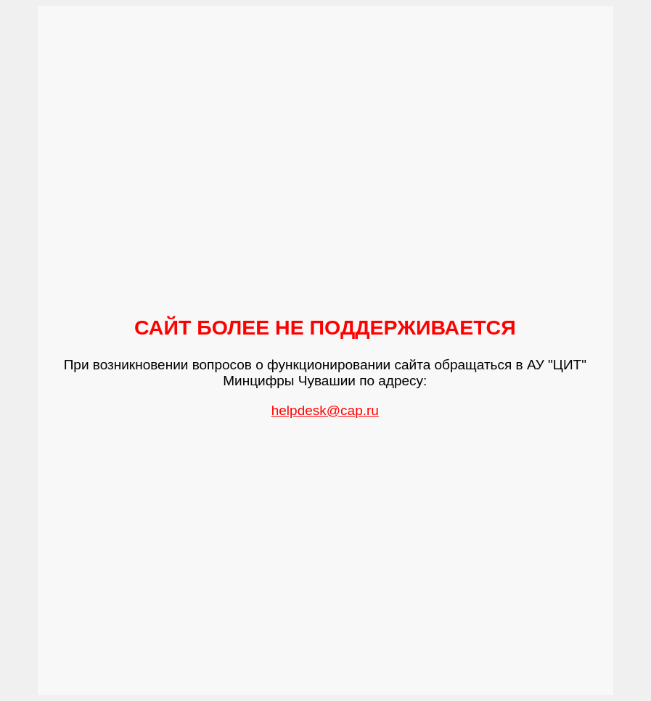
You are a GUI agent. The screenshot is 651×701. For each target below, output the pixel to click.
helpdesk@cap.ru (325, 410)
